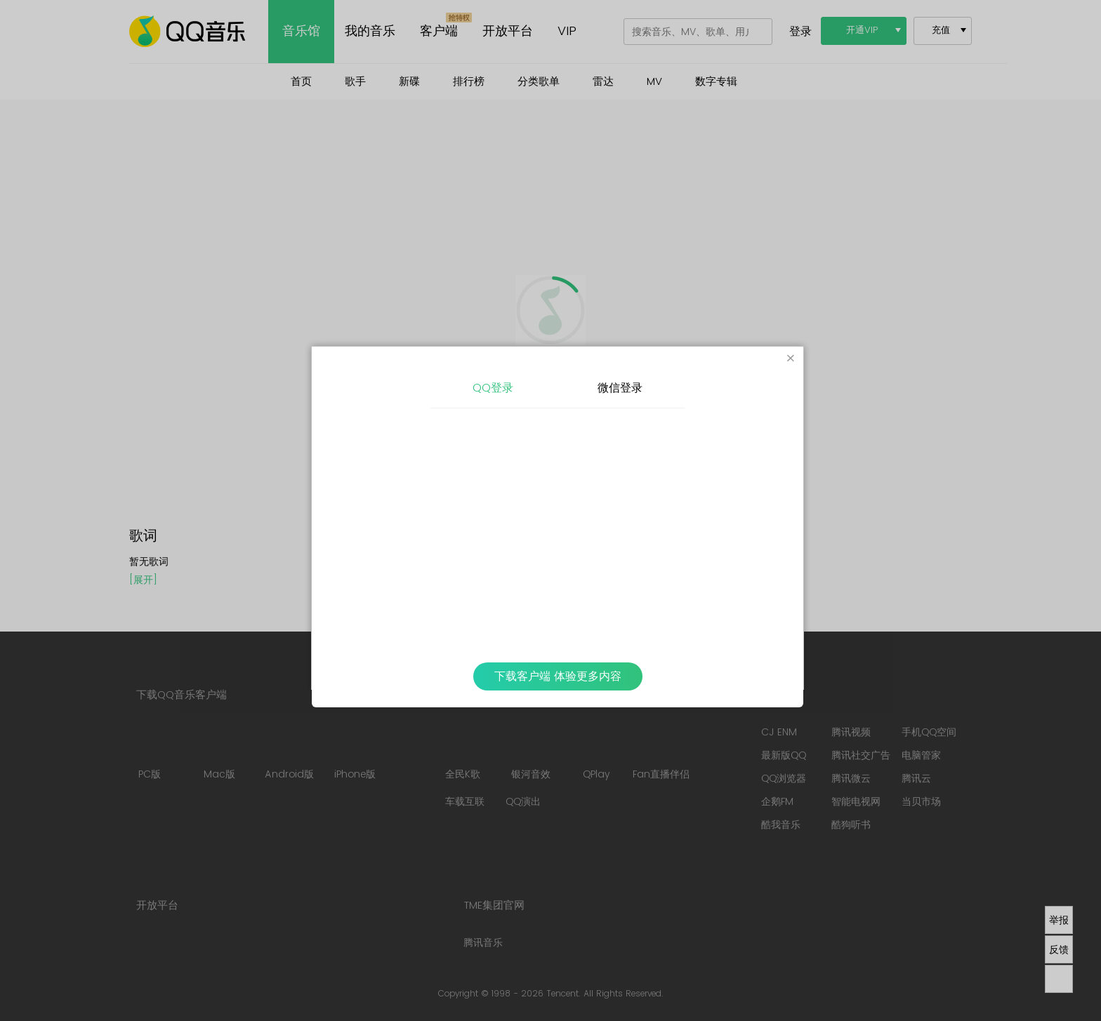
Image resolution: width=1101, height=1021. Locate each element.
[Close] (790, 359)
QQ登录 (493, 388)
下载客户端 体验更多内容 (557, 676)
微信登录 (620, 388)
